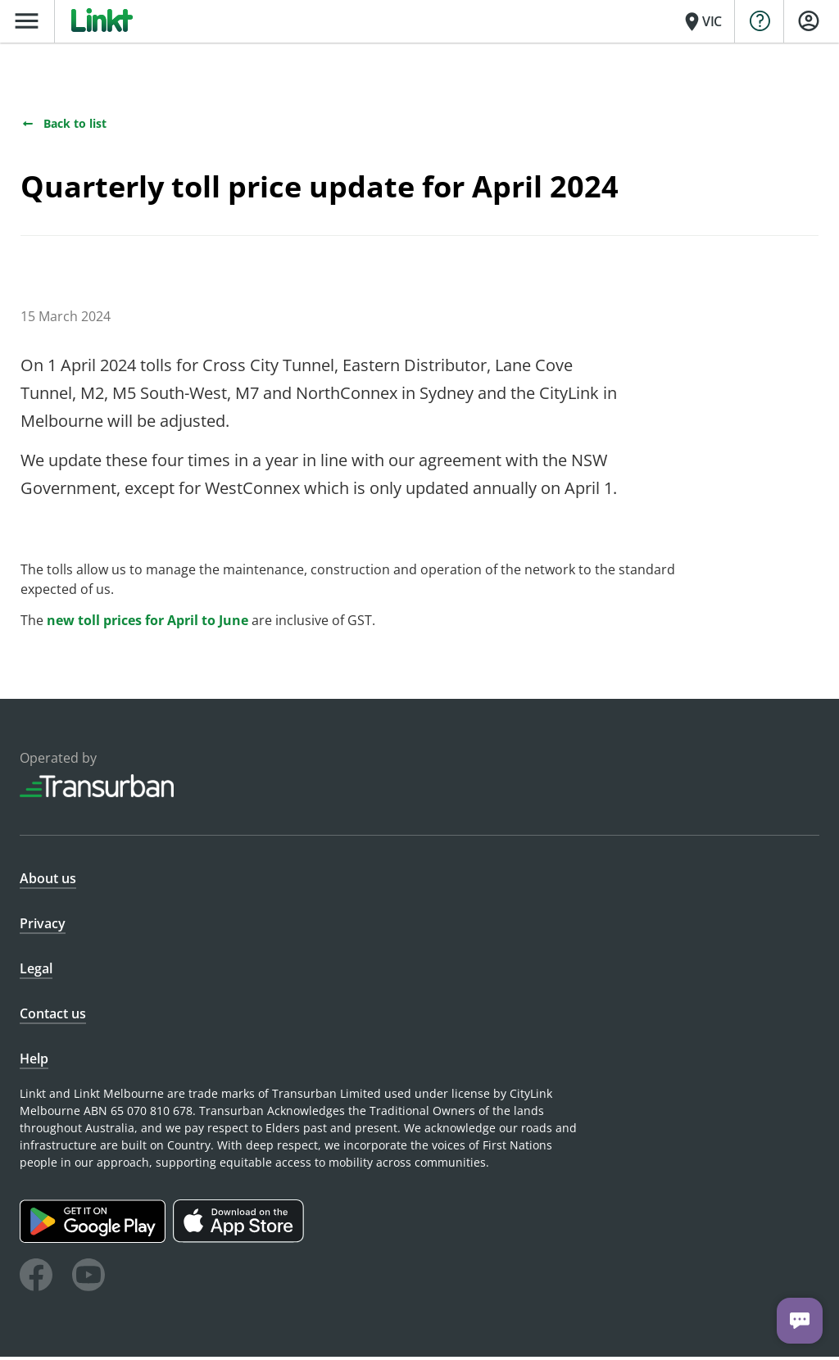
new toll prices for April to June (147, 623)
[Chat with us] (800, 1321)
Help (34, 1062)
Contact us (53, 1017)
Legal (36, 972)
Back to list (63, 126)
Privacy (43, 927)
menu (26, 21)
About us (48, 882)
